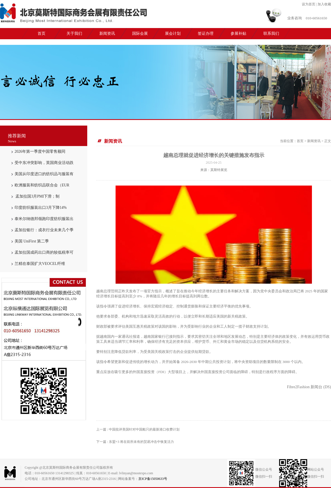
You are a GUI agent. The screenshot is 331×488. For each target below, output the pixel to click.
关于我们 (74, 33)
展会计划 (173, 33)
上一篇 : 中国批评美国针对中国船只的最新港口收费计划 (138, 429)
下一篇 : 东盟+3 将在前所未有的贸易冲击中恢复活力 (135, 442)
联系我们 (271, 33)
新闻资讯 (107, 33)
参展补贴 (238, 33)
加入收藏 (324, 4)
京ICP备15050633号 (152, 479)
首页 (41, 33)
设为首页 (308, 4)
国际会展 (140, 33)
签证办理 (205, 33)
